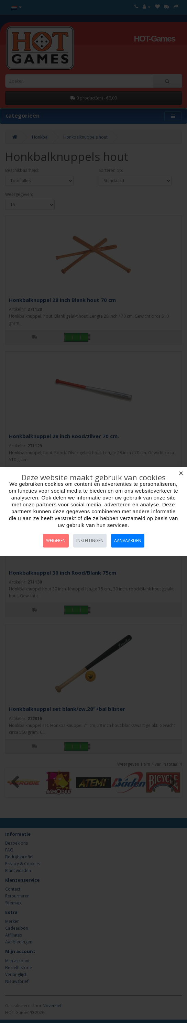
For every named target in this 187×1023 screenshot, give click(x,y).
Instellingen (89, 540)
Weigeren (56, 540)
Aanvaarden (127, 540)
